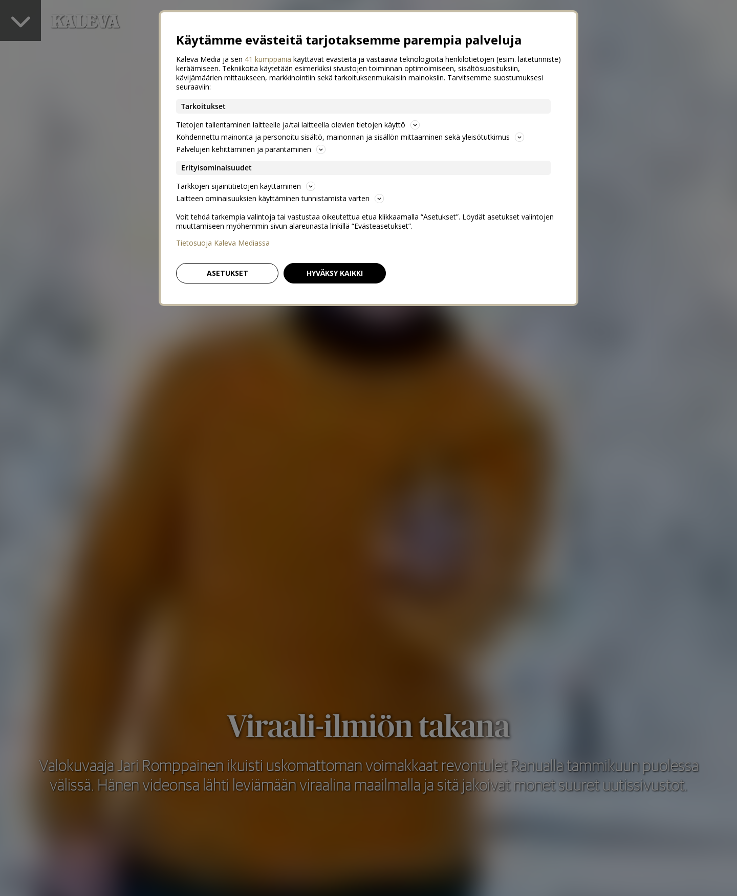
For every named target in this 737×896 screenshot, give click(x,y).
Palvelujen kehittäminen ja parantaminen (251, 149)
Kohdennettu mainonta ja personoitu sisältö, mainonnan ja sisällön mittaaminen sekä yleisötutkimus (350, 137)
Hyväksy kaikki (335, 273)
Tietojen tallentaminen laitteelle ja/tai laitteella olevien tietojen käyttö (298, 124)
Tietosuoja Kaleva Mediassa (223, 243)
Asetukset (227, 273)
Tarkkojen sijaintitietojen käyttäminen (245, 186)
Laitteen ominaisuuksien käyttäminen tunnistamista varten (280, 198)
